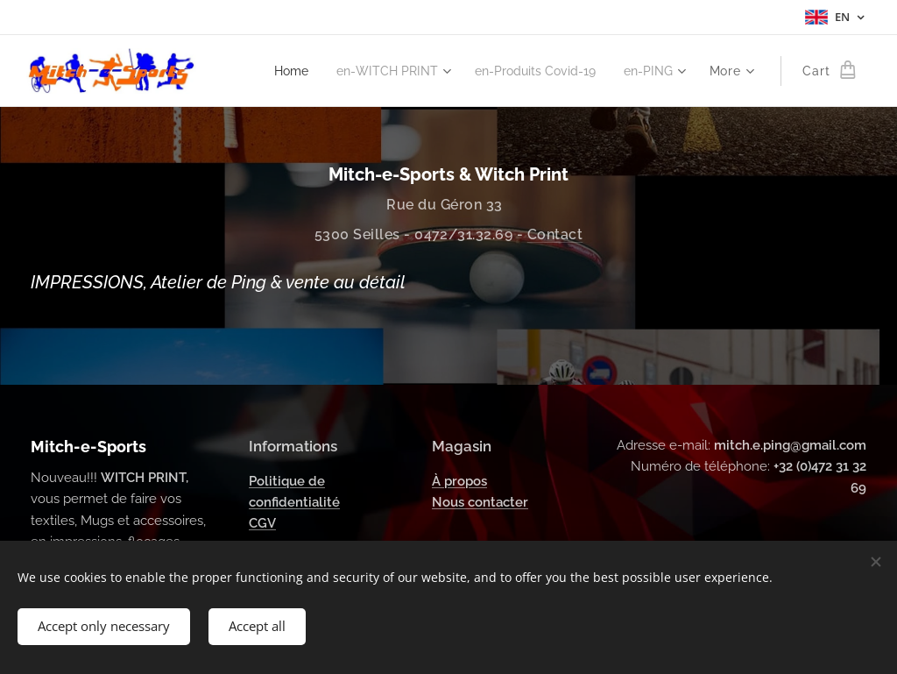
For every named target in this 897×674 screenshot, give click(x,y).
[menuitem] (269, 71)
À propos (459, 481)
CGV (262, 523)
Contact (555, 234)
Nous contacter (480, 502)
